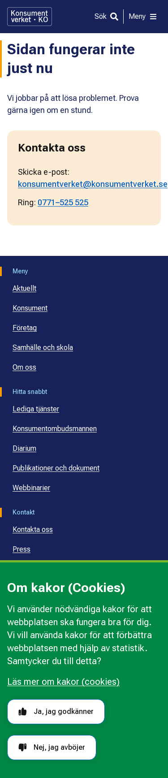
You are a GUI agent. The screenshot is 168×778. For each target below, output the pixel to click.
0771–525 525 (63, 202)
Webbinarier (31, 488)
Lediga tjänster (36, 409)
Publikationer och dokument (56, 468)
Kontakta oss (33, 529)
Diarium (24, 448)
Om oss (24, 367)
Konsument (30, 308)
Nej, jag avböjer (51, 747)
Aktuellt (24, 288)
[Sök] (106, 17)
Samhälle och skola (43, 347)
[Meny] (143, 17)
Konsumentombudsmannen (55, 428)
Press (21, 549)
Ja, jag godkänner (56, 711)
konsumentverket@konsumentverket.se (93, 184)
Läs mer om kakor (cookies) (63, 681)
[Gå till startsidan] (29, 16)
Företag (25, 328)
